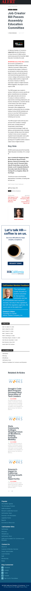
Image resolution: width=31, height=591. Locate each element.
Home (9, 6)
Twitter (6, 573)
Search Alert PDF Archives (8, 344)
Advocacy (4, 355)
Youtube (6, 575)
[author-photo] (9, 399)
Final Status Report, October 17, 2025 (11, 337)
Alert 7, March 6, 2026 (7, 333)
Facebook (7, 567)
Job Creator (15, 9)
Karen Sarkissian (13, 32)
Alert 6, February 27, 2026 (8, 335)
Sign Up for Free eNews (11, 578)
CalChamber (5, 353)
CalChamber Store (6, 360)
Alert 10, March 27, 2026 (8, 327)
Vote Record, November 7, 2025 (10, 340)
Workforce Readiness (16, 190)
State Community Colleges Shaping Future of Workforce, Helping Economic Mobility (15, 433)
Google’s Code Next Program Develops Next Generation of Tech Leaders (15, 392)
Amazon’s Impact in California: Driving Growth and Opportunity (15, 474)
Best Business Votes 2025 (8, 342)
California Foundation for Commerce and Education (14, 362)
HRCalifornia (5, 358)
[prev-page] (9, 491)
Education (14, 6)
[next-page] (12, 491)
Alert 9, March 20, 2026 (7, 329)
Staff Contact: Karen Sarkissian (15, 184)
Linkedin (6, 570)
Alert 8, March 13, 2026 (7, 331)
